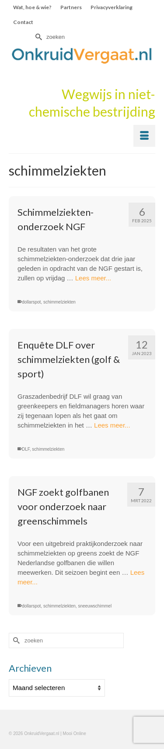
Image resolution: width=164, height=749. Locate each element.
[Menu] (144, 136)
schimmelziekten (59, 302)
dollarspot (31, 302)
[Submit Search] (37, 36)
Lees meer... (93, 278)
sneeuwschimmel (95, 606)
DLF (26, 449)
